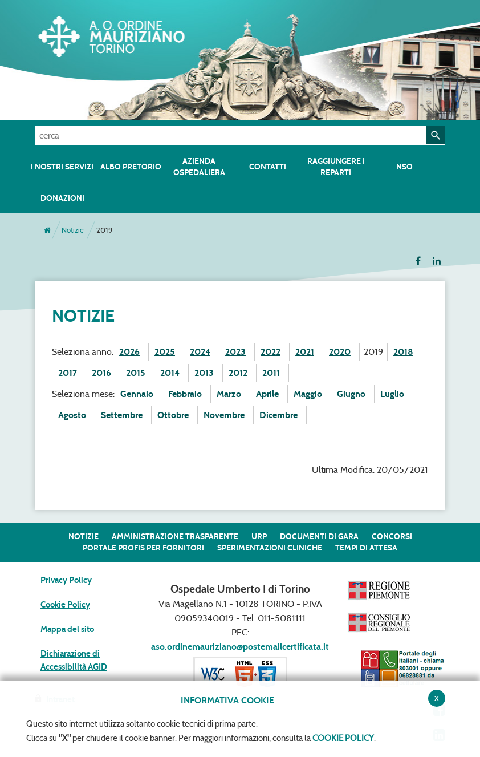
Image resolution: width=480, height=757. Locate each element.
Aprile (267, 393)
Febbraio (185, 393)
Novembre (224, 415)
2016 (101, 372)
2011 (271, 372)
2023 (235, 351)
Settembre (122, 415)
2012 (238, 372)
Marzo (229, 393)
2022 (270, 351)
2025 (164, 351)
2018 (403, 351)
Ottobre (173, 415)
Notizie (73, 230)
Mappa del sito (67, 629)
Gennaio (136, 393)
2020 (340, 351)
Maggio (308, 393)
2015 (135, 372)
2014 (170, 372)
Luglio (392, 393)
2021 (304, 351)
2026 (129, 351)
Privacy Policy (66, 580)
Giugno (351, 393)
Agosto (72, 415)
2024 (200, 351)
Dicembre (278, 415)
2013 (204, 372)
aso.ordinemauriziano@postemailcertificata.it (240, 646)
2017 (67, 372)
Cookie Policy (65, 605)
